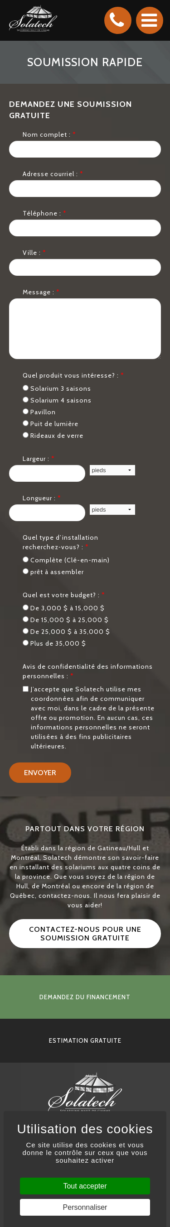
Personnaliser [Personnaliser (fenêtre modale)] (85, 1207)
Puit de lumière (50, 424)
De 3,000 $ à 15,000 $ (64, 608)
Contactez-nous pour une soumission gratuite (85, 933)
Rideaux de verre (53, 435)
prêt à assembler (53, 572)
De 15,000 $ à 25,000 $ (66, 620)
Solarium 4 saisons (57, 400)
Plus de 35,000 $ (54, 643)
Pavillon (39, 412)
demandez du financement (85, 997)
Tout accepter (85, 1186)
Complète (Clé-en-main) (66, 560)
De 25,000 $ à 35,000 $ (66, 632)
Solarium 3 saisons (57, 388)
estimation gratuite (85, 1040)
